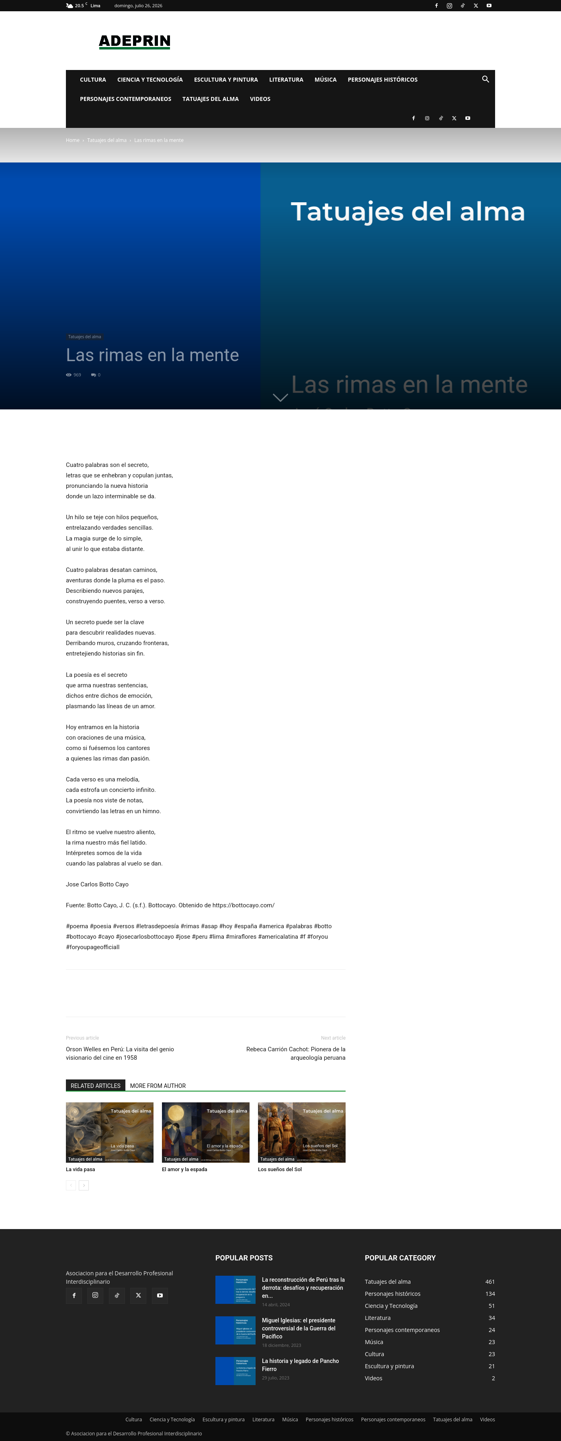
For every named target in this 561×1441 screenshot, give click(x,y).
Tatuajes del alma (210, 99)
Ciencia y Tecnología (150, 79)
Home (73, 140)
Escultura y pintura (226, 79)
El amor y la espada (184, 1169)
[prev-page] (71, 1185)
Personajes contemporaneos (125, 99)
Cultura (93, 79)
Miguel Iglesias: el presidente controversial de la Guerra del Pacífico (299, 1328)
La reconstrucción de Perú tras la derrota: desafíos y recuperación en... (303, 1288)
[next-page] (84, 1185)
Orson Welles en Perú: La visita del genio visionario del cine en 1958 (120, 1053)
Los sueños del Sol (280, 1169)
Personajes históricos (383, 79)
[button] (485, 80)
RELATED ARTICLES (96, 1086)
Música (326, 79)
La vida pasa (80, 1169)
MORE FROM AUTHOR (158, 1086)
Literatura (286, 79)
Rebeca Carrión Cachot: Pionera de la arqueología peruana (296, 1053)
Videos (260, 99)
